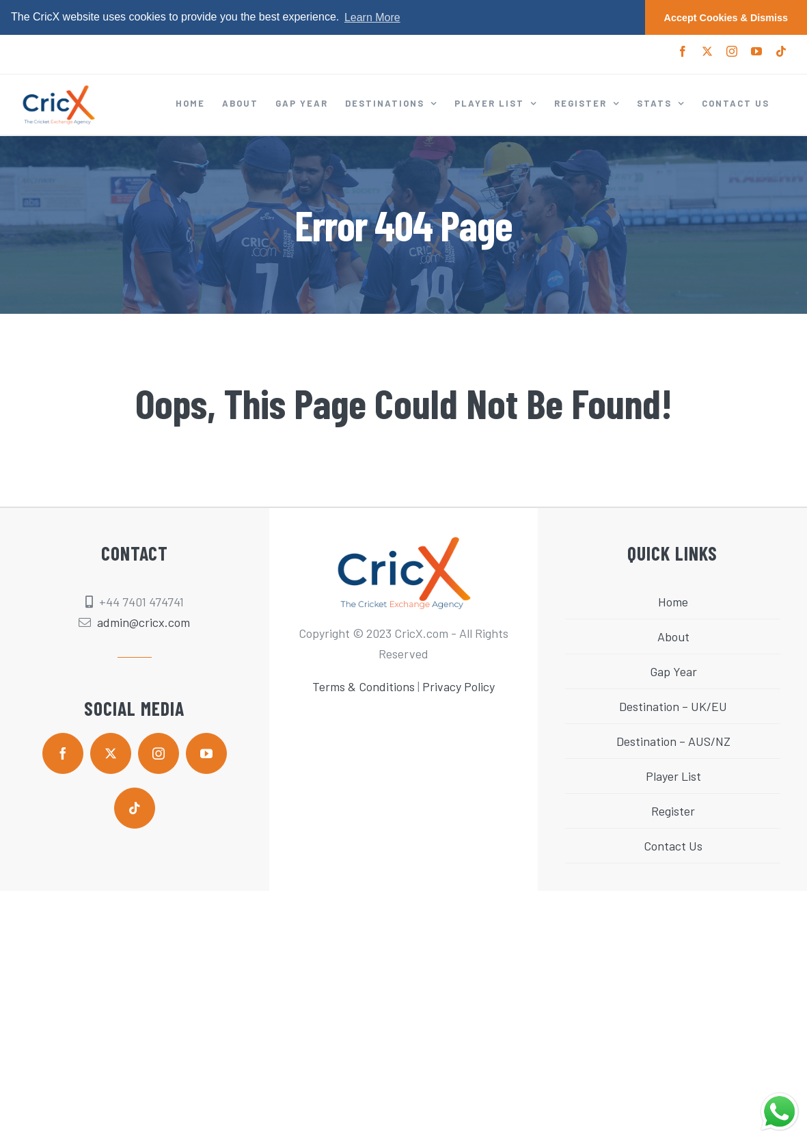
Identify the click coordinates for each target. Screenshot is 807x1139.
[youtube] (206, 753)
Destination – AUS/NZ (673, 741)
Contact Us (673, 845)
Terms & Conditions (363, 686)
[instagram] (158, 753)
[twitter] (110, 753)
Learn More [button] (372, 17)
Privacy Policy (458, 686)
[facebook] (62, 753)
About (673, 636)
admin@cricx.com (143, 622)
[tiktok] (134, 808)
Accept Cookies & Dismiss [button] (726, 17)
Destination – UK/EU (673, 706)
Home (673, 601)
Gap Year (673, 671)
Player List (673, 775)
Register (673, 810)
